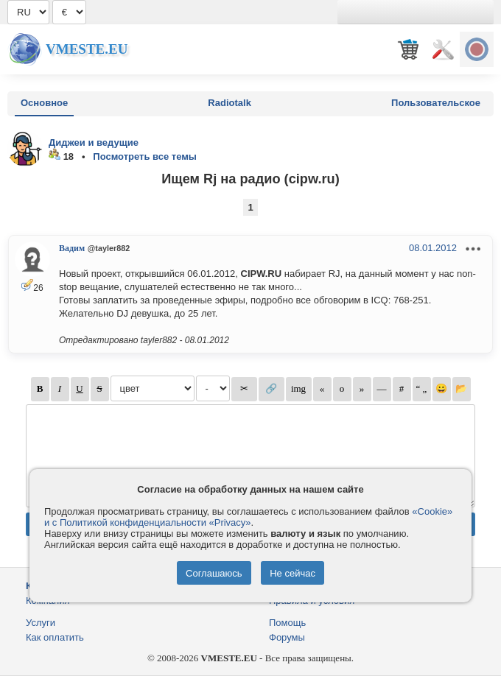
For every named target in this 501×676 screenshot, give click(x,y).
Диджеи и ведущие (94, 142)
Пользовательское (435, 102)
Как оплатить (55, 637)
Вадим (72, 248)
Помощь (287, 622)
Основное (44, 102)
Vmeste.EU (86, 49)
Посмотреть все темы (145, 156)
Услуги (40, 622)
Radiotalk (229, 102)
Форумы (287, 637)
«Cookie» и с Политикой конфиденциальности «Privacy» (248, 517)
